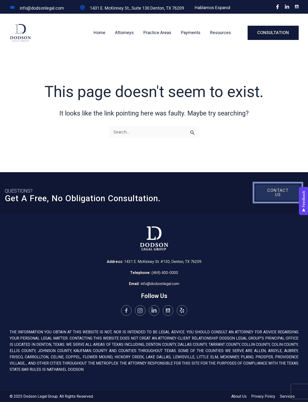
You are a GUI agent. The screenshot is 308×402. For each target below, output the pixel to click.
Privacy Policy (263, 396)
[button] (273, 33)
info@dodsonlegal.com (160, 283)
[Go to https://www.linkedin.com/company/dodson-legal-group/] (154, 311)
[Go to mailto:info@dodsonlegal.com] (40, 8)
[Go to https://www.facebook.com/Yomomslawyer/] (134, 311)
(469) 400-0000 (165, 272)
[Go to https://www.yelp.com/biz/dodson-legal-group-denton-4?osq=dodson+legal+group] (173, 311)
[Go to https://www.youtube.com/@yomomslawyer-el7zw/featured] (164, 311)
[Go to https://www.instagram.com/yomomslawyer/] (144, 311)
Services (287, 396)
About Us (239, 396)
